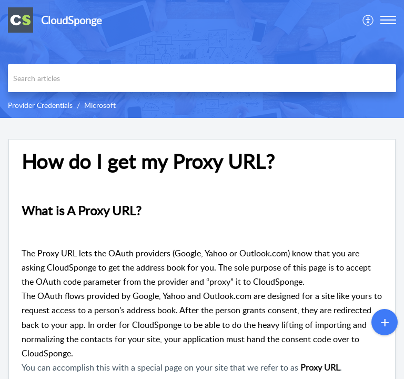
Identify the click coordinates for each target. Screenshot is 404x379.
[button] (368, 20)
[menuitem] (368, 20)
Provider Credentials (40, 105)
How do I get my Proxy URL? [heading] (148, 161)
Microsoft (100, 105)
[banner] (202, 59)
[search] (202, 78)
